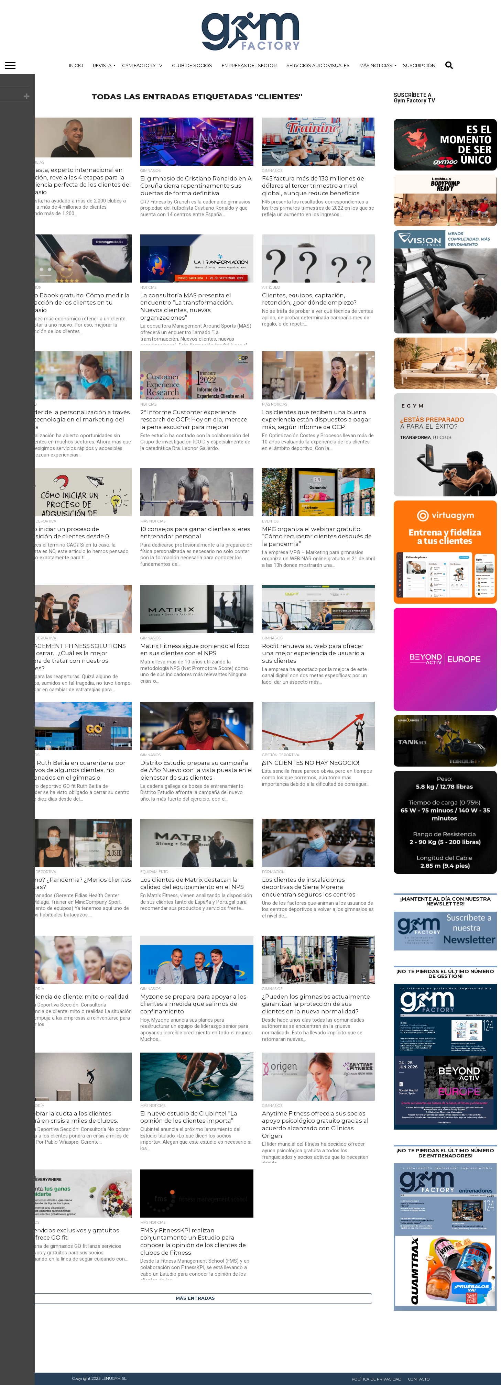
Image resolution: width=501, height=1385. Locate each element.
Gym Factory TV (142, 65)
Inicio (76, 65)
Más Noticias (375, 65)
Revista (102, 65)
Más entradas (195, 1298)
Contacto (419, 1379)
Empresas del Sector (249, 65)
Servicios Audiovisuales (318, 65)
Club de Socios (192, 65)
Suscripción (419, 65)
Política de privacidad (376, 1379)
